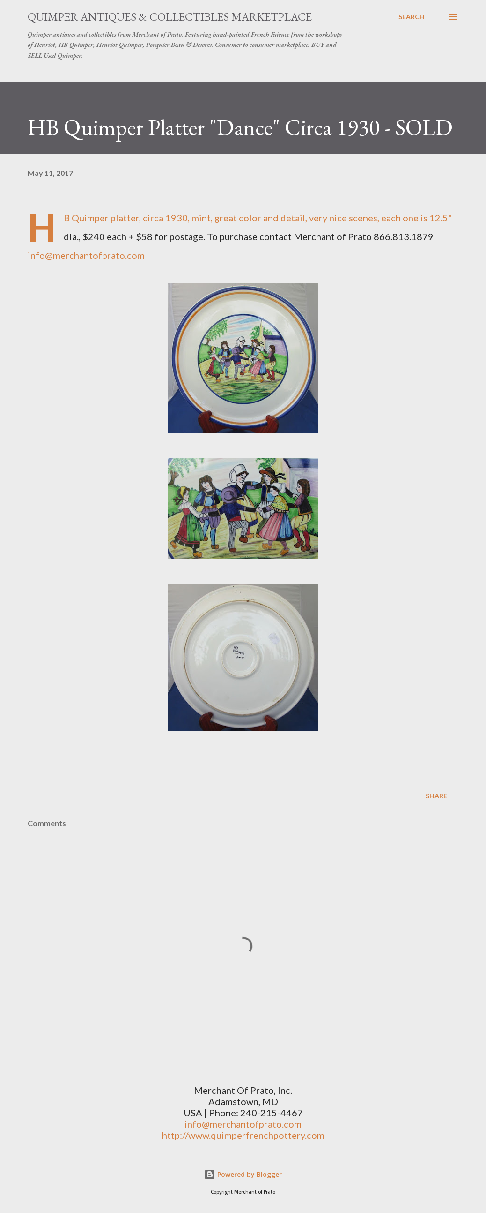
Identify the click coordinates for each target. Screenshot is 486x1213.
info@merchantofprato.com (86, 255)
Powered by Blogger (243, 1174)
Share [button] (436, 796)
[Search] (411, 17)
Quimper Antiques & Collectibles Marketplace (170, 16)
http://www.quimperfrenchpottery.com (243, 1135)
